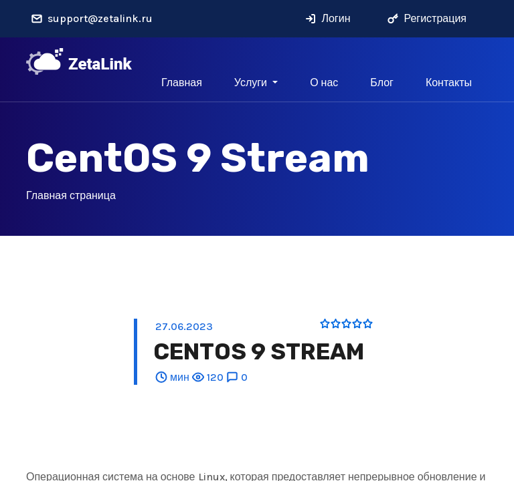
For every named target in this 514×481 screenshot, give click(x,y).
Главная (181, 82)
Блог (382, 82)
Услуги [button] (252, 82)
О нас (324, 82)
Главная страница (71, 195)
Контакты (449, 82)
